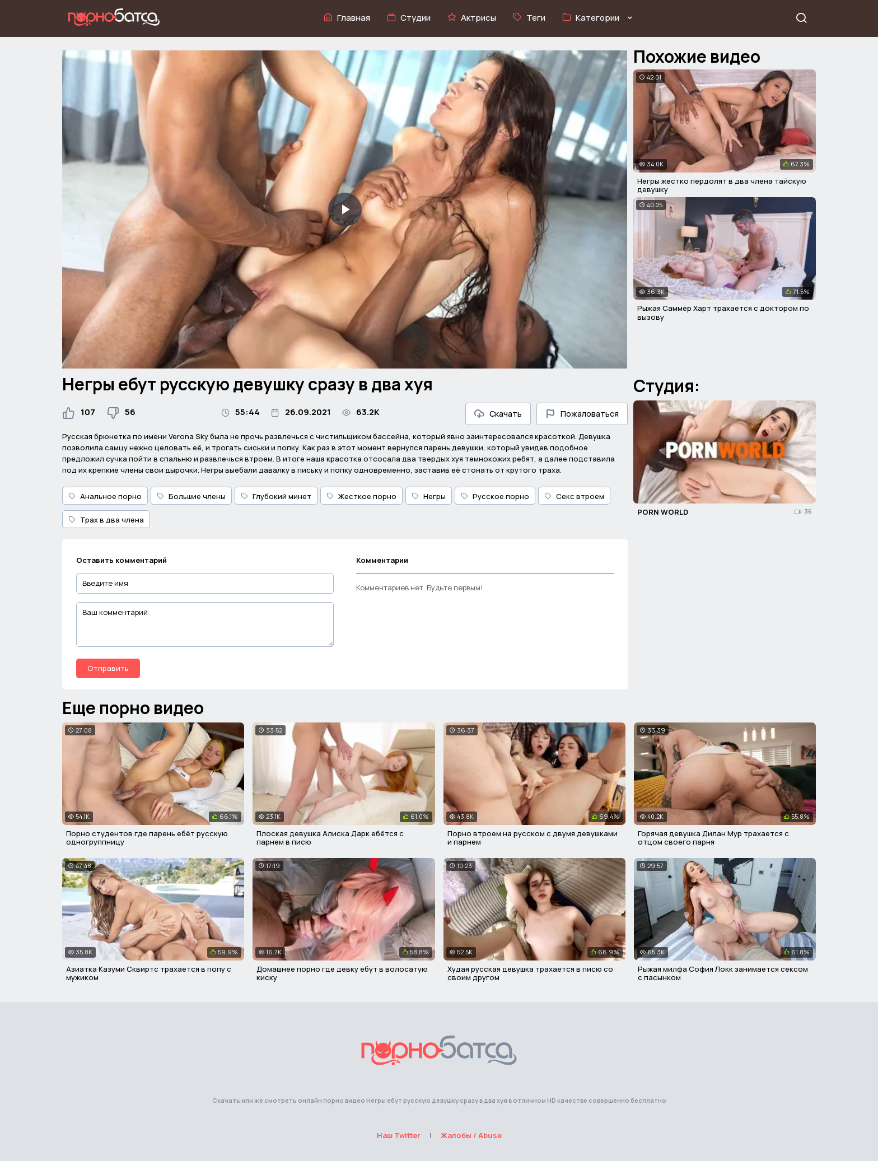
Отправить (108, 668)
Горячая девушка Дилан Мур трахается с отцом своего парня (713, 837)
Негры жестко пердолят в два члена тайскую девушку (721, 185)
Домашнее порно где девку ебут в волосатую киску (342, 973)
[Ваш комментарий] (205, 624)
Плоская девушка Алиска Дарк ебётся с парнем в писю (330, 837)
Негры (429, 496)
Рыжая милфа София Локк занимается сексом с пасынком (723, 973)
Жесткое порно (361, 496)
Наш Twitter (399, 1135)
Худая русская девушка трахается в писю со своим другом (530, 973)
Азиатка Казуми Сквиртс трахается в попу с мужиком (148, 973)
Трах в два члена (106, 520)
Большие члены (191, 496)
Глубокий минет (276, 496)
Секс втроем (574, 496)
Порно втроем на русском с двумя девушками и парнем (532, 837)
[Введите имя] (205, 583)
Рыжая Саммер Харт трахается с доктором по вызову (723, 312)
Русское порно (495, 496)
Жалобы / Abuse (471, 1135)
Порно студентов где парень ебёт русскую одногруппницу (147, 837)
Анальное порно (105, 496)
